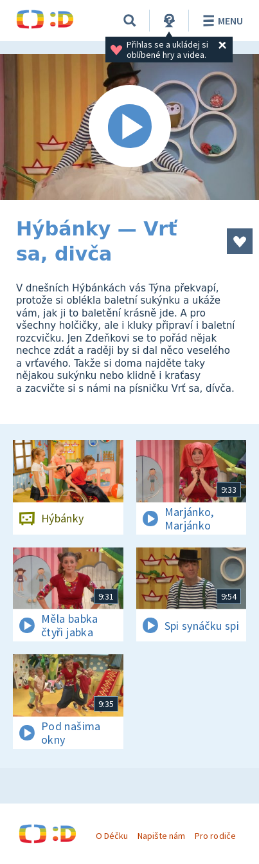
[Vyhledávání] (130, 20)
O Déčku (112, 835)
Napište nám (161, 835)
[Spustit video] (129, 127)
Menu (221, 20)
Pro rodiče (215, 835)
